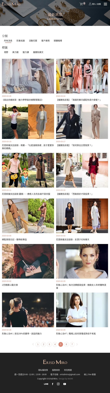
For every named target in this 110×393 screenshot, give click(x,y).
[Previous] (33, 344)
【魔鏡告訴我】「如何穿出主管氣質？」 (74, 145)
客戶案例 (45, 40)
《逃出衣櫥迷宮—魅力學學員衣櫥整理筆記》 (22, 99)
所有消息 (8, 40)
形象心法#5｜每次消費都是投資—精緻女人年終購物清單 (81, 286)
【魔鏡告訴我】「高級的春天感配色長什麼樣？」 (79, 99)
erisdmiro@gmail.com (70, 374)
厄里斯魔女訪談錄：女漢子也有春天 (72, 239)
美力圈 (15, 52)
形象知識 (20, 40)
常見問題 (68, 370)
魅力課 (26, 52)
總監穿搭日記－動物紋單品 (14, 239)
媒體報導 (58, 40)
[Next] (77, 344)
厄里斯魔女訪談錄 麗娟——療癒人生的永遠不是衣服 (26, 193)
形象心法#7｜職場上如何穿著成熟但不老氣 (76, 333)
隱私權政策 (43, 370)
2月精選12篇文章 (10, 284)
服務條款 (56, 370)
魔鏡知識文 (38, 52)
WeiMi (70, 378)
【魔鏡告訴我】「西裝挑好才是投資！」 (74, 193)
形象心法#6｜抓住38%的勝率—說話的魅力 (22, 333)
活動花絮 (33, 40)
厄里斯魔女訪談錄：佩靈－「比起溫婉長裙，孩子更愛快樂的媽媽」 (28, 147)
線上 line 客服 (90, 374)
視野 (6, 52)
